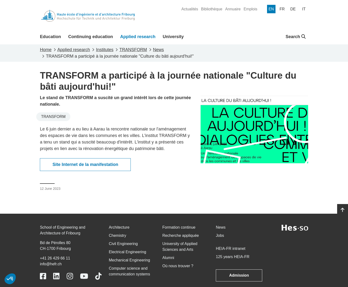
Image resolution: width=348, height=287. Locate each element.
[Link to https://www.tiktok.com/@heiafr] (98, 276)
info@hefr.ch (51, 264)
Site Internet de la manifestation (85, 164)
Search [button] (296, 36)
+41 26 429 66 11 (55, 258)
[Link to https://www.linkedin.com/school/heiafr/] (56, 276)
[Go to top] (342, 210)
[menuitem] (189, 9)
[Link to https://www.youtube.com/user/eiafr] (84, 276)
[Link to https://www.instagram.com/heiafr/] (70, 276)
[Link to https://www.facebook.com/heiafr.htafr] (43, 276)
